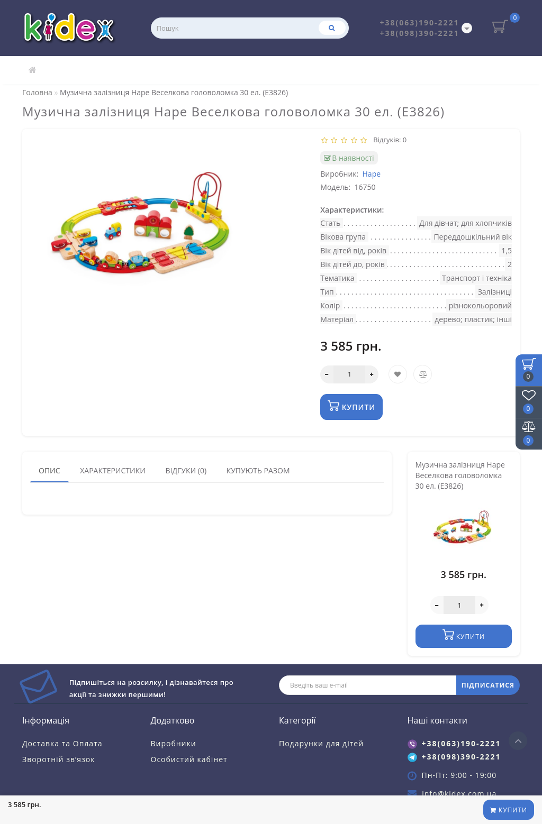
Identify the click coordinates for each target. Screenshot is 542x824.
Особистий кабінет (189, 759)
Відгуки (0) (185, 470)
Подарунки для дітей (321, 743)
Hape (372, 174)
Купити (508, 809)
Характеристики (113, 470)
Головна (37, 92)
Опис (49, 470)
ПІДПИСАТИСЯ (488, 685)
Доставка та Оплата (62, 743)
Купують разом (258, 470)
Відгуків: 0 (388, 139)
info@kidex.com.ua (459, 794)
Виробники (173, 743)
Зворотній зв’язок (58, 759)
